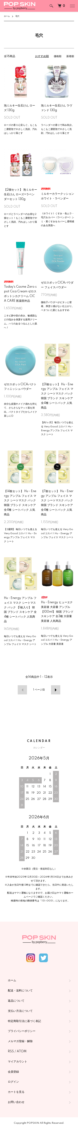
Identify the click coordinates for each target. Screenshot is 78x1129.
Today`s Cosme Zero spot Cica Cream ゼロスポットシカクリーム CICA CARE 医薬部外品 (20, 291)
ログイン (13, 1081)
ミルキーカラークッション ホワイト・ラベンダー (57, 194)
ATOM (22, 1051)
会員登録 (13, 1071)
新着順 (70, 56)
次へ (56, 689)
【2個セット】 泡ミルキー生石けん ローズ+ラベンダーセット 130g (20, 194)
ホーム (7, 16)
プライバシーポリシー (21, 1031)
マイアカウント (17, 1061)
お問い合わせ (16, 1102)
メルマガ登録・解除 (20, 1041)
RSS (11, 1051)
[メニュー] (72, 6)
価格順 (57, 56)
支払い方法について (20, 1011)
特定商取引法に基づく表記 (24, 1021)
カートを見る (16, 1092)
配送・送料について (20, 990)
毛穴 (17, 16)
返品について (16, 1000)
